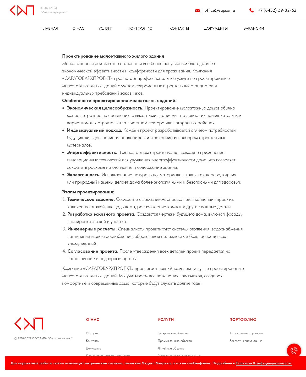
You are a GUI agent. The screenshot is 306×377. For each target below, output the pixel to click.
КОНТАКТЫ (179, 28)
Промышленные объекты (175, 341)
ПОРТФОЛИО (140, 28)
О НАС (78, 28)
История (92, 333)
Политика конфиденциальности (108, 356)
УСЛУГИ (105, 28)
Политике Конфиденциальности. (264, 363)
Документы (93, 348)
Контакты (92, 341)
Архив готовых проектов (246, 333)
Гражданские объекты (173, 333)
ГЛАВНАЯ (50, 28)
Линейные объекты (171, 348)
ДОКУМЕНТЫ (216, 28)
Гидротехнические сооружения (179, 356)
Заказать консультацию (246, 341)
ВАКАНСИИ (254, 28)
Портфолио (243, 319)
